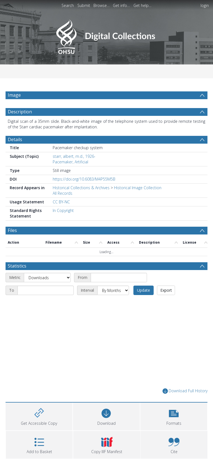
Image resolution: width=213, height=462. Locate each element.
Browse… (101, 5)
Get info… (121, 5)
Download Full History (185, 391)
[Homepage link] (106, 35)
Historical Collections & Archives (81, 187)
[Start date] (119, 277)
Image (14, 95)
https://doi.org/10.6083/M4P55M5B (84, 179)
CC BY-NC (61, 201)
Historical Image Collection (137, 187)
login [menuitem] (205, 5)
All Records (62, 193)
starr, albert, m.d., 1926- (74, 156)
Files (12, 230)
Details (15, 139)
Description (20, 112)
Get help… (142, 5)
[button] (173, 416)
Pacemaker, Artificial (70, 161)
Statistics (17, 266)
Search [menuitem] (68, 5)
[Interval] (113, 290)
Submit (83, 5)
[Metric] (47, 277)
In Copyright (63, 210)
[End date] (45, 290)
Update (143, 290)
